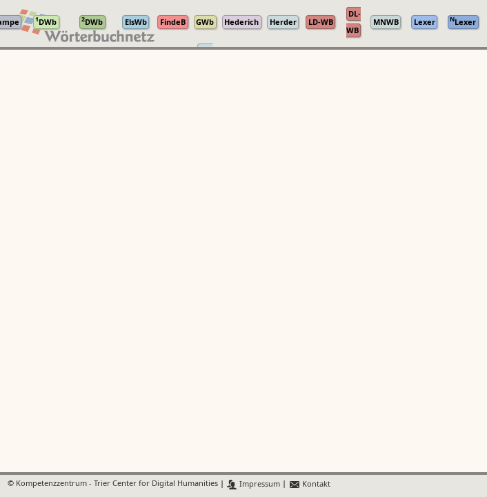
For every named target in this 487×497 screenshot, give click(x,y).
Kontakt (309, 484)
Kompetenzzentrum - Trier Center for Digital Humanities (117, 484)
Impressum (253, 484)
